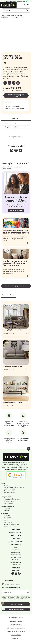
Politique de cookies (16, 624)
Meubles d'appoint (9, 492)
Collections (16, 538)
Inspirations (16, 529)
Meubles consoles (9, 491)
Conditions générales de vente (16, 631)
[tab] (16, 118)
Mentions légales (16, 635)
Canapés (7, 508)
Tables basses (8, 503)
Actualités (16, 568)
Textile (6, 519)
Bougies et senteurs (10, 526)
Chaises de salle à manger (12, 499)
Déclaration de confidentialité (16, 628)
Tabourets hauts (9, 501)
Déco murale (8, 522)
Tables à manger (9, 498)
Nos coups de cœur (16, 532)
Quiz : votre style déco (16, 541)
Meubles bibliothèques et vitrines (14, 487)
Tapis (5, 520)
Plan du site (16, 638)
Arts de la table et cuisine (11, 524)
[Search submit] (27, 10)
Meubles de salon (9, 489)
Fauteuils (6, 510)
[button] (11, 150)
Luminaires (7, 517)
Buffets (6, 485)
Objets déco (7, 515)
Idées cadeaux (16, 535)
